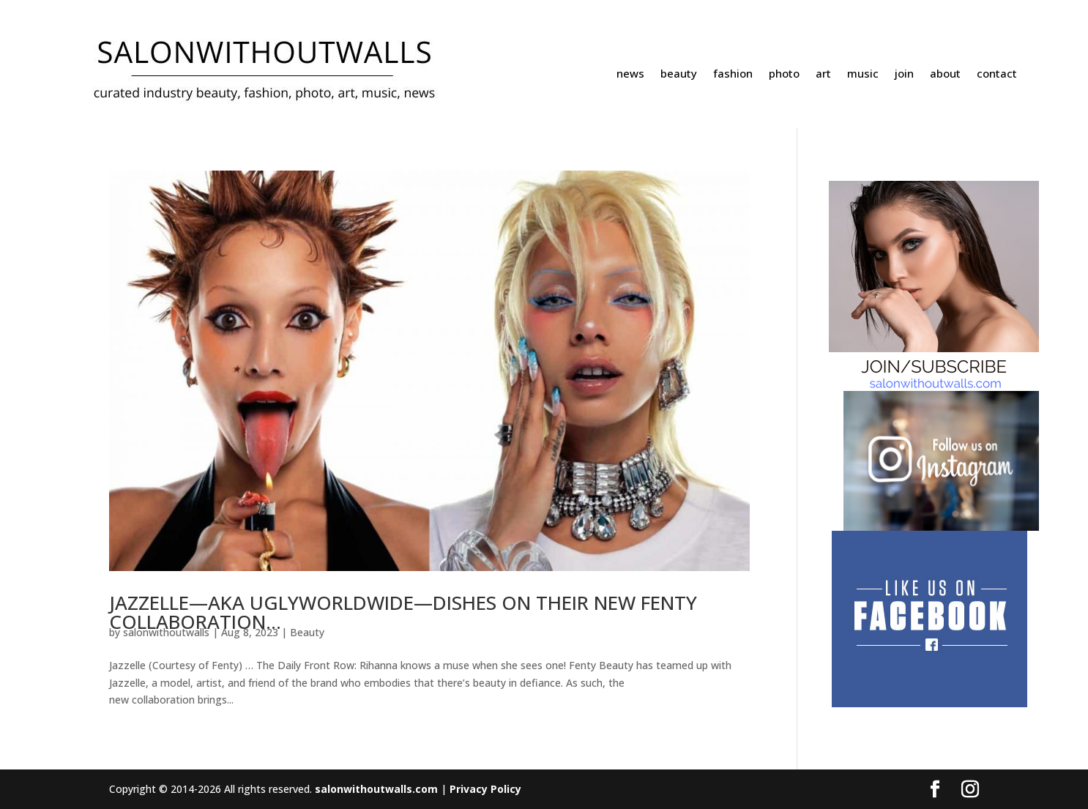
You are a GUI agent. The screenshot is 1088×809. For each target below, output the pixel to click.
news (630, 74)
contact (997, 74)
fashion (733, 74)
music (863, 74)
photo (784, 74)
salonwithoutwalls (166, 632)
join (904, 74)
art (823, 74)
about (945, 74)
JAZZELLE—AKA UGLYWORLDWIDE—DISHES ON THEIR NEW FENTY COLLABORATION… (403, 612)
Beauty (307, 632)
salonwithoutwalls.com (376, 789)
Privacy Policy (485, 789)
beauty (678, 74)
